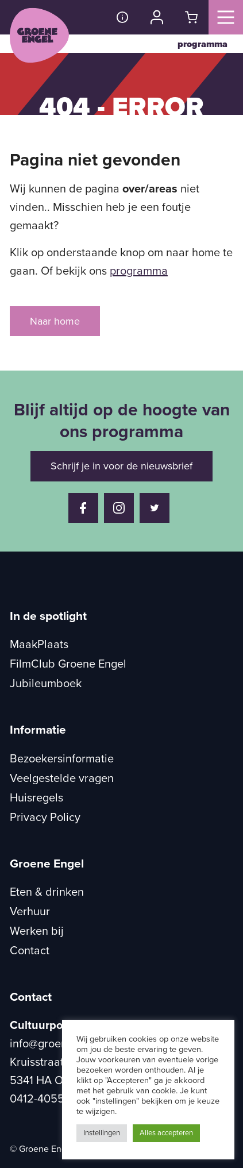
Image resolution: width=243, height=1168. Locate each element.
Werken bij (37, 931)
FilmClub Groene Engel (68, 664)
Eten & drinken (47, 892)
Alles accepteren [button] (166, 1133)
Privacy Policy (45, 817)
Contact (29, 951)
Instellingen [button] (101, 1133)
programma (202, 44)
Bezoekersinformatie (62, 759)
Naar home (55, 321)
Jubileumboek (46, 684)
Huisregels (36, 798)
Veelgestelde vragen (62, 778)
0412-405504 (44, 1099)
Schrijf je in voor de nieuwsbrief (121, 466)
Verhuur (30, 912)
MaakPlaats (39, 645)
